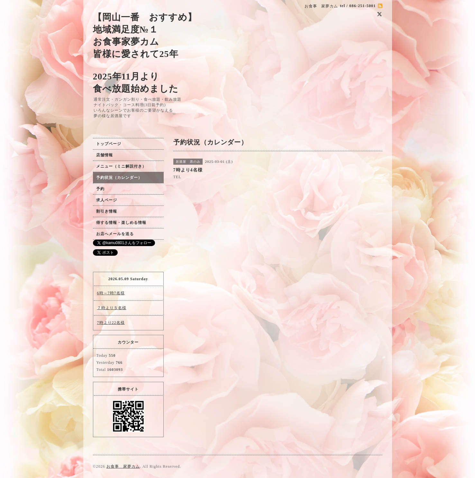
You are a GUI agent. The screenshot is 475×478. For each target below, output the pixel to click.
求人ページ (106, 200)
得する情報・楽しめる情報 (121, 222)
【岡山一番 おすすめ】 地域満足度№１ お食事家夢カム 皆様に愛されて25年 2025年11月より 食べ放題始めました (145, 53)
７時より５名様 (111, 308)
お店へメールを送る (115, 234)
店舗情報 (104, 155)
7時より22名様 (111, 322)
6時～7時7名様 (111, 293)
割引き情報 (106, 211)
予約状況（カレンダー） (119, 177)
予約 (100, 189)
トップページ (108, 144)
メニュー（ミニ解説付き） (121, 166)
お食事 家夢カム (123, 466)
